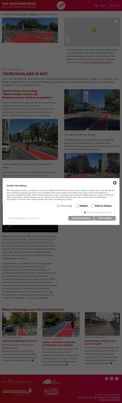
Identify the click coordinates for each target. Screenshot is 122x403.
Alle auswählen (105, 218)
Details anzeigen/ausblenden (99, 213)
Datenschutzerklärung (17, 218)
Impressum (34, 218)
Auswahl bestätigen (80, 218)
